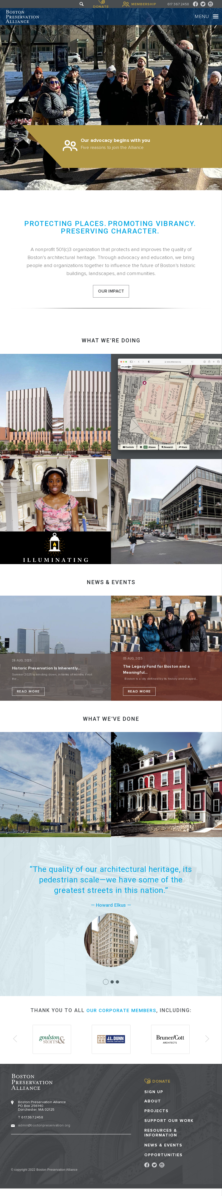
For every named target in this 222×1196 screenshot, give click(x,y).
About (152, 1108)
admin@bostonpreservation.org (44, 1132)
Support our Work (169, 1128)
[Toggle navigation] (210, 20)
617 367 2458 (178, 4)
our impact (111, 300)
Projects (156, 1118)
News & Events (163, 1152)
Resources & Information (160, 1140)
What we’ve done (111, 728)
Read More (28, 700)
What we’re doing (111, 350)
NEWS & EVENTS (111, 591)
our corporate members (121, 1020)
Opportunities (163, 1162)
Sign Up (153, 1098)
